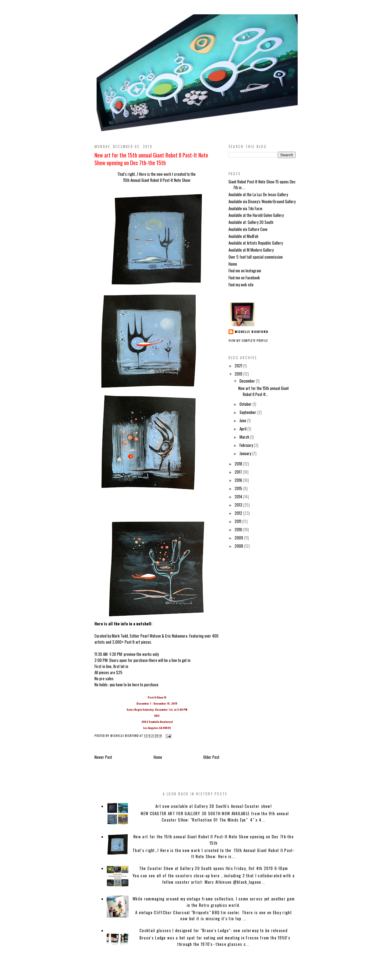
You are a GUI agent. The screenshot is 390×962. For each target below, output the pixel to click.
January (245, 453)
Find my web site (241, 284)
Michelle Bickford (251, 331)
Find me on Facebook (244, 277)
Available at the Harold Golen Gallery (256, 215)
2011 (238, 521)
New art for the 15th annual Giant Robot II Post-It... (263, 391)
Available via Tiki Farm (245, 208)
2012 (239, 513)
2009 (239, 538)
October (246, 404)
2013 (239, 505)
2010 (239, 529)
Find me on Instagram (245, 270)
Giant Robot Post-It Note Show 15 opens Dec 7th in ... (262, 185)
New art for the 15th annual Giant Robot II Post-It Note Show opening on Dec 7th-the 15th (151, 159)
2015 (239, 488)
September (248, 412)
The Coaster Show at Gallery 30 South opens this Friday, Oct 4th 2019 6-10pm (213, 868)
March (244, 437)
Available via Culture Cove (248, 229)
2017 (239, 472)
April (243, 429)
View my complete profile (248, 340)
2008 (239, 546)
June (243, 420)
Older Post (211, 757)
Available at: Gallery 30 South (251, 222)
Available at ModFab (243, 236)
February (246, 445)
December (247, 381)
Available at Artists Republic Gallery (256, 243)
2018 (239, 464)
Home (158, 757)
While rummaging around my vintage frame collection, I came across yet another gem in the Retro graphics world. (214, 902)
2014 (239, 496)
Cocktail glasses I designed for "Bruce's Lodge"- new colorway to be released (214, 930)
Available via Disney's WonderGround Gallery (262, 201)
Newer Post (103, 757)
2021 (239, 366)
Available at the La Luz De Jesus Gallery (258, 194)
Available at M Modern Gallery (251, 250)
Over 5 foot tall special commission (256, 257)
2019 (239, 374)
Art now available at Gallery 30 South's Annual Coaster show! (213, 806)
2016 (239, 480)
